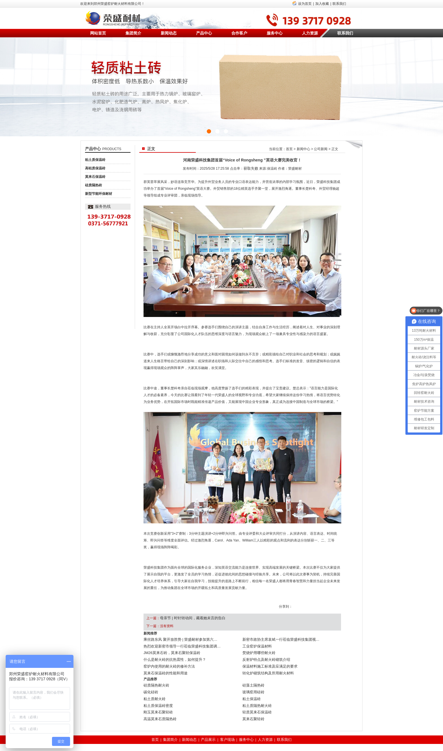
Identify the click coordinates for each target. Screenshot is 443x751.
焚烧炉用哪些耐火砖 (257, 650)
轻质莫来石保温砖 (256, 701)
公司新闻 (320, 149)
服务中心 (275, 33)
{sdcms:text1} (221, 86)
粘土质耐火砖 (154, 690)
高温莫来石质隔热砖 (159, 707)
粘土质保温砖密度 (157, 696)
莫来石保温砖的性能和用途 (164, 667)
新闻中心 (303, 149)
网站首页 (98, 33)
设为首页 (305, 4)
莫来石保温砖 (95, 177)
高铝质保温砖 (95, 168)
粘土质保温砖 (95, 160)
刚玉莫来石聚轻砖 (157, 701)
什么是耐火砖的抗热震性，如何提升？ (172, 656)
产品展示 (209, 727)
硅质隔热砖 (93, 185)
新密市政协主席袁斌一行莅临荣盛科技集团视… (278, 639)
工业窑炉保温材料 (256, 645)
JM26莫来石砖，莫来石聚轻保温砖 (170, 650)
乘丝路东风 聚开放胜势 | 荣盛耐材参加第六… (178, 639)
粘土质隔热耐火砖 (256, 696)
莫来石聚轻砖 (252, 707)
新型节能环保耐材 (98, 194)
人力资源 (310, 33)
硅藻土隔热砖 (252, 679)
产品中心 (204, 33)
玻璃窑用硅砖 (252, 684)
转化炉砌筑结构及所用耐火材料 (266, 667)
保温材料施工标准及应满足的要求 (267, 662)
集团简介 (133, 33)
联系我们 (339, 4)
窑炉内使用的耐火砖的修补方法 (167, 662)
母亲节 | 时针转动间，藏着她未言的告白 (190, 618)
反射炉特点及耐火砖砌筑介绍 (264, 656)
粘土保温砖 (250, 690)
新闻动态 (169, 33)
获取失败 (251, 168)
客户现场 (227, 727)
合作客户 (239, 33)
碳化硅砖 (150, 684)
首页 (289, 149)
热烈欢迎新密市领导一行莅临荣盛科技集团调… (179, 645)
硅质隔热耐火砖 (155, 679)
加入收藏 (322, 4)
